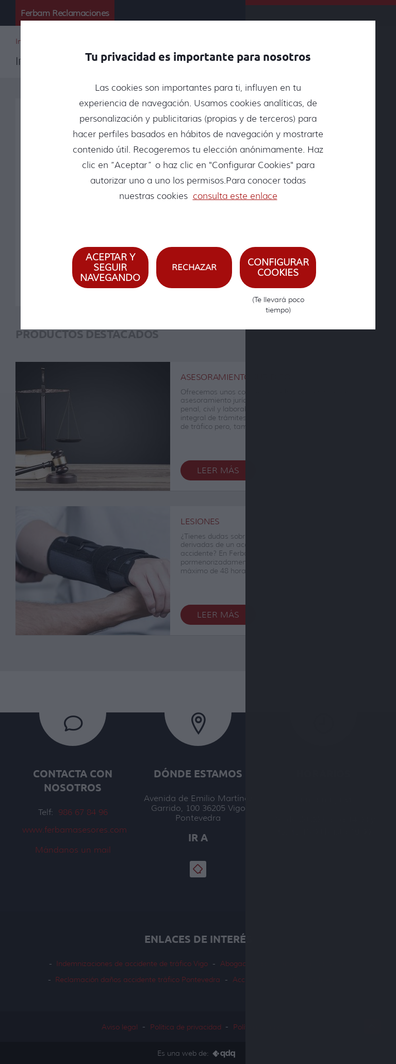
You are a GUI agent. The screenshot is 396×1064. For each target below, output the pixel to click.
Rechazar (194, 267)
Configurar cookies (278, 272)
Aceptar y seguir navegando (110, 268)
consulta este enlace (235, 196)
